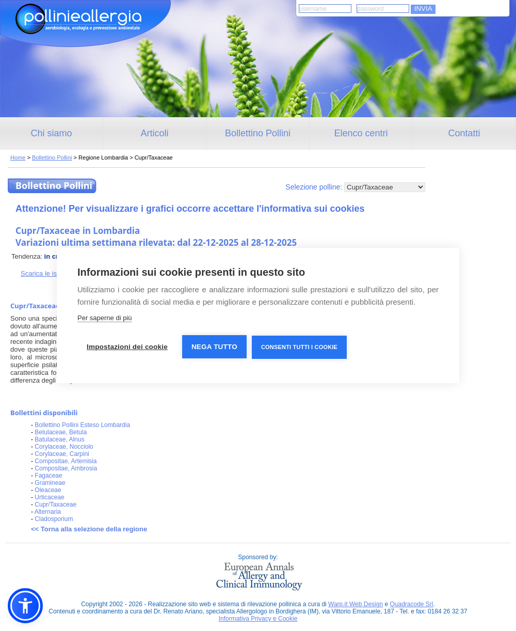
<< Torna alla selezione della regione (89, 529)
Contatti (464, 133)
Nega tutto (214, 347)
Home (17, 157)
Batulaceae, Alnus (59, 439)
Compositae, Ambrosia (66, 468)
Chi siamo (51, 133)
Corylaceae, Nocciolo (64, 446)
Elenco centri (361, 133)
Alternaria (48, 511)
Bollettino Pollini (258, 133)
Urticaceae (49, 497)
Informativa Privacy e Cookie (258, 618)
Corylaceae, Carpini (62, 454)
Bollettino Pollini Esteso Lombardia (82, 425)
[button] (25, 606)
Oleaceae (48, 490)
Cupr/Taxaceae (55, 504)
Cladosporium (54, 519)
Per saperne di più (104, 318)
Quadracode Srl (411, 604)
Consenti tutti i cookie (299, 347)
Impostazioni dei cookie (127, 347)
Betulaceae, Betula (61, 432)
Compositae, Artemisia (65, 461)
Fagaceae (48, 475)
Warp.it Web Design (355, 604)
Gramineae (50, 482)
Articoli (154, 133)
